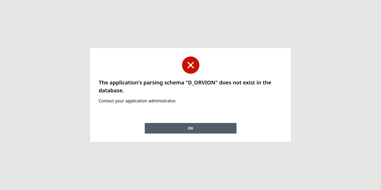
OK (190, 128)
